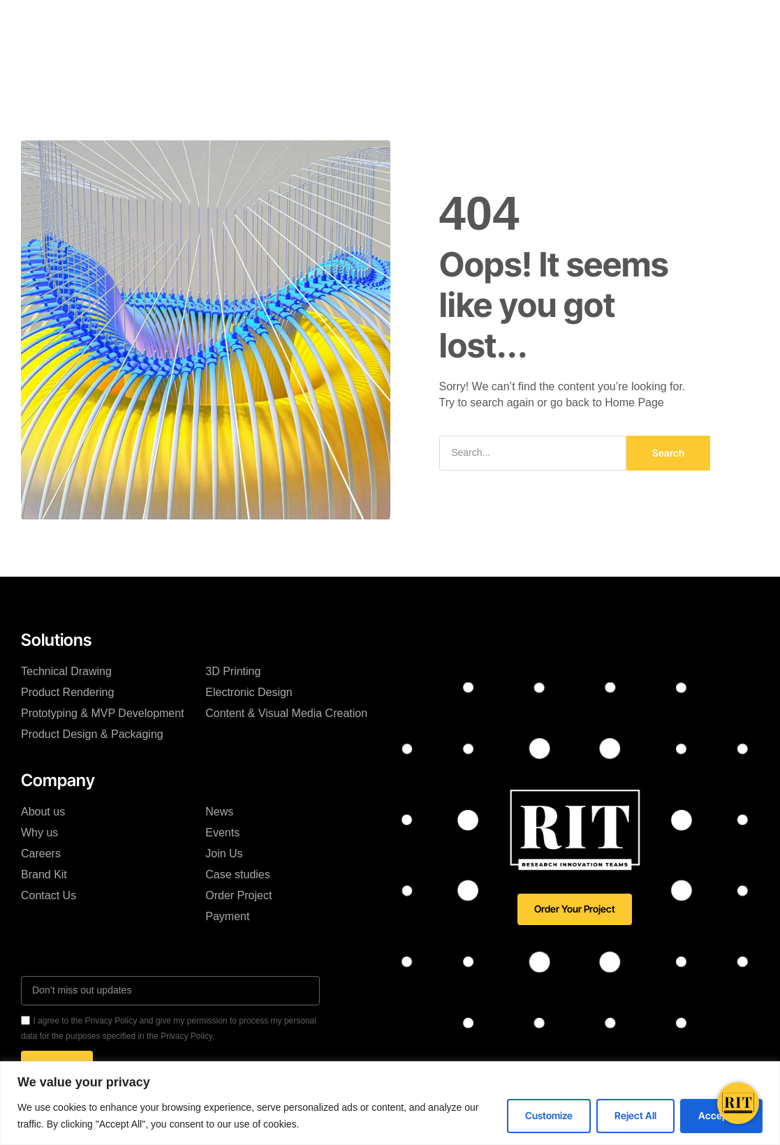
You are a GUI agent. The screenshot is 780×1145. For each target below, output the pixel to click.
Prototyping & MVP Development (102, 713)
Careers (41, 853)
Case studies (237, 874)
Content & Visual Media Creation (286, 713)
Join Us (223, 853)
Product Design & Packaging (92, 734)
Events (222, 833)
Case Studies (400, 20)
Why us (39, 833)
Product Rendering (67, 692)
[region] (390, 1103)
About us (43, 812)
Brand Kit (44, 874)
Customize (549, 1115)
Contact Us (48, 895)
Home (148, 20)
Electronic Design (249, 692)
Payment (227, 916)
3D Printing (232, 671)
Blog (466, 20)
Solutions (323, 20)
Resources (313, 61)
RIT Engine (251, 20)
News (219, 812)
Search (668, 453)
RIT (194, 20)
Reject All (635, 1115)
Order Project (238, 895)
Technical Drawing (66, 671)
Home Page (634, 402)
